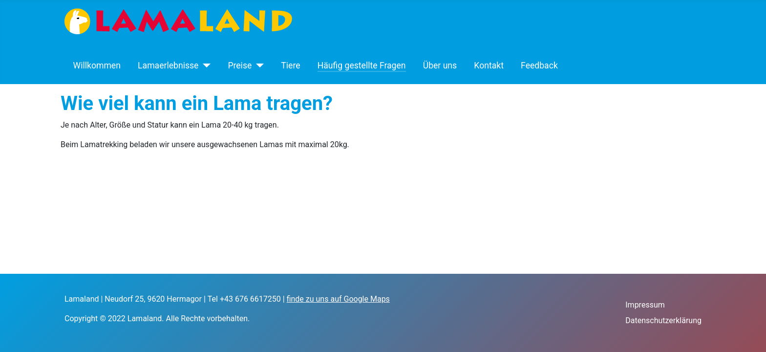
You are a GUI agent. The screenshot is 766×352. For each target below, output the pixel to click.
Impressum (645, 304)
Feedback (539, 65)
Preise (240, 65)
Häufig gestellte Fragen (362, 65)
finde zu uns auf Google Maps (338, 299)
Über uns (440, 65)
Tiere (290, 65)
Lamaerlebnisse (168, 65)
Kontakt (489, 65)
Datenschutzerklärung (663, 320)
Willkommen (97, 65)
